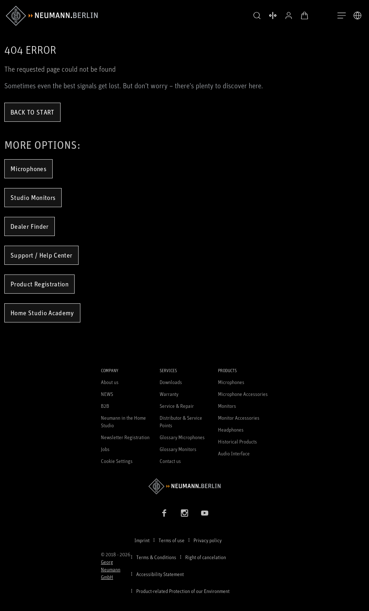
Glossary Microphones (182, 437)
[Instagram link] (184, 513)
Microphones (28, 169)
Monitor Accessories (238, 418)
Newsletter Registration (125, 437)
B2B (105, 406)
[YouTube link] (204, 513)
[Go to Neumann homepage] (184, 486)
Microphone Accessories (243, 394)
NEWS (107, 394)
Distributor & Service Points (181, 421)
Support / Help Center (41, 255)
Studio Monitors (32, 197)
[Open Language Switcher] (357, 15)
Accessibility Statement (160, 574)
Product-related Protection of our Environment (183, 591)
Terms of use (171, 540)
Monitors (227, 406)
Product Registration (39, 284)
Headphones (231, 430)
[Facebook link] (164, 513)
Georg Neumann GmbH (110, 569)
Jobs (105, 449)
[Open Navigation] (341, 16)
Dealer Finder (29, 226)
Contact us (170, 461)
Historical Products (237, 441)
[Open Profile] (287, 15)
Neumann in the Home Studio (123, 421)
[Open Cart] (302, 15)
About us (110, 382)
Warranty (169, 394)
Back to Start (32, 112)
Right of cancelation (205, 557)
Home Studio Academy (42, 313)
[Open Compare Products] (271, 15)
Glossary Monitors (178, 449)
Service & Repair (177, 406)
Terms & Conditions (156, 557)
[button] (255, 16)
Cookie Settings (117, 461)
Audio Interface (234, 453)
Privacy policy (208, 540)
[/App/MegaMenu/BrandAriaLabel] (52, 16)
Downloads (171, 382)
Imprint (142, 540)
